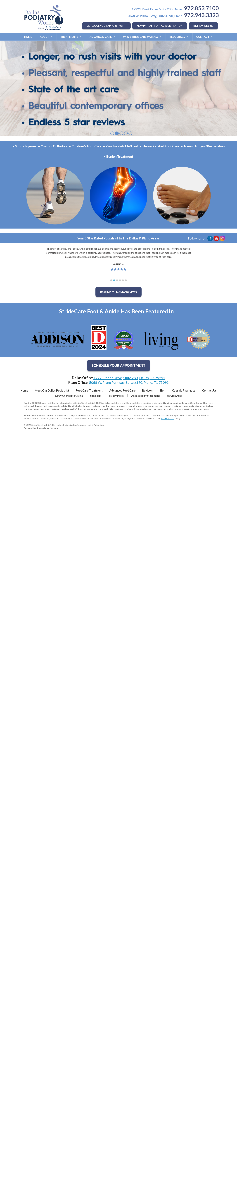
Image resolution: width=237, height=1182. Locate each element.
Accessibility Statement (145, 395)
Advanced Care (102, 36)
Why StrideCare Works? (142, 36)
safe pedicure (132, 409)
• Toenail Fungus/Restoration (203, 146)
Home (28, 36)
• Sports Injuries (24, 146)
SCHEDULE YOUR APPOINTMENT (106, 25)
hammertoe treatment (195, 406)
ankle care (183, 403)
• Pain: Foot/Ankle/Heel (120, 146)
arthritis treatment (114, 409)
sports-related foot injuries (67, 406)
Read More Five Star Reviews (118, 292)
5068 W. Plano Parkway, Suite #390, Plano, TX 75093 (128, 382)
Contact (204, 36)
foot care (169, 403)
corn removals (159, 409)
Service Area (174, 395)
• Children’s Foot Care (85, 146)
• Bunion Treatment (118, 156)
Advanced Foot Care (122, 390)
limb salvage (84, 409)
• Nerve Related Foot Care (159, 146)
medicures (145, 409)
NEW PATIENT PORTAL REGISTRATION (159, 25)
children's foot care (42, 406)
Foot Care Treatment (89, 390)
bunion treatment (92, 406)
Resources (179, 36)
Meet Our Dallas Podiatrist (52, 390)
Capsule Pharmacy (183, 390)
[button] (111, 280)
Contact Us (209, 390)
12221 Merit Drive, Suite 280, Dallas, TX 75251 (129, 378)
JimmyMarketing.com (47, 428)
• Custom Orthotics (52, 146)
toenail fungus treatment (141, 406)
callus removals (175, 409)
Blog (162, 390)
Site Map (95, 395)
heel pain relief (69, 409)
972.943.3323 (201, 15)
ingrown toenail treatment (169, 406)
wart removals (191, 409)
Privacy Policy (116, 395)
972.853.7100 (201, 8)
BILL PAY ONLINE (203, 25)
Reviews (147, 390)
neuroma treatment (50, 409)
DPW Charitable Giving (69, 395)
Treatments (71, 36)
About (46, 36)
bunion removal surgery (114, 406)
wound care (97, 409)
